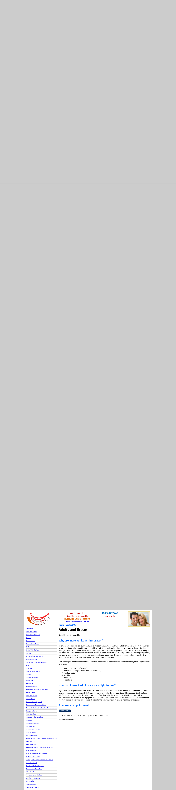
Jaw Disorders (30, 781)
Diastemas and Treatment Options (36, 705)
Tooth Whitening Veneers (33, 650)
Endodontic (29, 683)
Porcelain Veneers (31, 735)
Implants (28, 653)
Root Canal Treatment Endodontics (36, 662)
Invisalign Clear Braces (32, 723)
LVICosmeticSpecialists (32, 729)
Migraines (29, 674)
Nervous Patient (31, 732)
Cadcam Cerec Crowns (32, 644)
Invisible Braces (30, 726)
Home (61, 625)
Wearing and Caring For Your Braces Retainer (39, 760)
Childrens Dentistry (32, 659)
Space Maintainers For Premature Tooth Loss (39, 747)
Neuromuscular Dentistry (33, 671)
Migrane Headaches (32, 677)
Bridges (28, 647)
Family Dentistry (31, 714)
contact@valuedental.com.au (77, 621)
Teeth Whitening (31, 750)
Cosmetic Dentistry (31, 632)
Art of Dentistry (30, 693)
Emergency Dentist (31, 711)
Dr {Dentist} (29, 629)
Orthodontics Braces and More (35, 656)
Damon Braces (30, 699)
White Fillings (30, 665)
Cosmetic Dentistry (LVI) (33, 635)
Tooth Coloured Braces (33, 757)
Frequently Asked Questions (34, 717)
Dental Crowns (30, 641)
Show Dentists (30, 741)
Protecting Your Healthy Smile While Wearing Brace (41, 738)
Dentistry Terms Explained (34, 702)
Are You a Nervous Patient (34, 775)
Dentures (29, 668)
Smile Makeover (31, 744)
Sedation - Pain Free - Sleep (34, 769)
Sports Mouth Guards (32, 787)
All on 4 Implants (31, 772)
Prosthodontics (30, 680)
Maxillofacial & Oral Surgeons (35, 766)
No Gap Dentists (31, 784)
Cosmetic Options (31, 696)
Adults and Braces (31, 686)
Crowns (28, 638)
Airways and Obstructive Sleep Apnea (37, 690)
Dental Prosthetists (31, 763)
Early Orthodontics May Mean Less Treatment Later (41, 708)
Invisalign (29, 720)
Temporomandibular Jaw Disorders (36, 754)
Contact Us (71, 625)
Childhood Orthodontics (33, 778)
